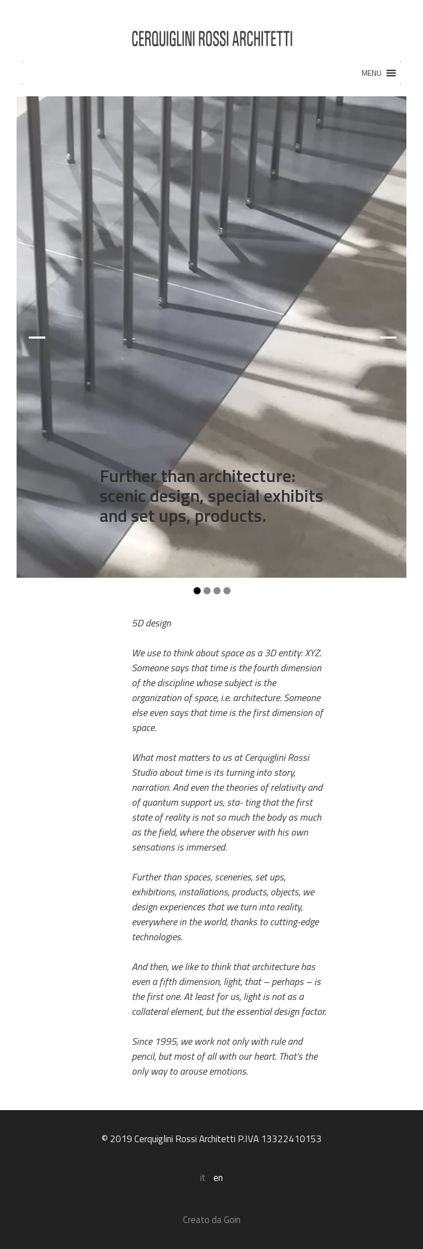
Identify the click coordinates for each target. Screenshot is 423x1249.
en (218, 1177)
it (203, 1177)
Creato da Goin (212, 1219)
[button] (372, 73)
